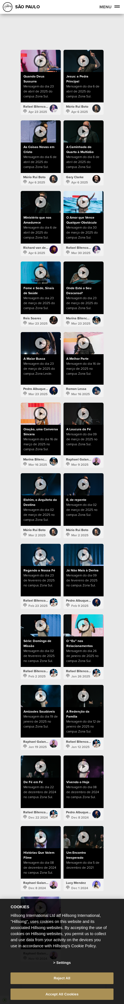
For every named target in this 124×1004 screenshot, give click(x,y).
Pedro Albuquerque (37, 388)
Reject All (62, 986)
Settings (63, 970)
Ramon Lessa (76, 388)
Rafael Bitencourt (36, 106)
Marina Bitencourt (79, 318)
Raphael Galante (79, 459)
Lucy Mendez (76, 882)
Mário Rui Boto (77, 106)
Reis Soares (32, 318)
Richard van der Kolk (38, 247)
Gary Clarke (75, 177)
